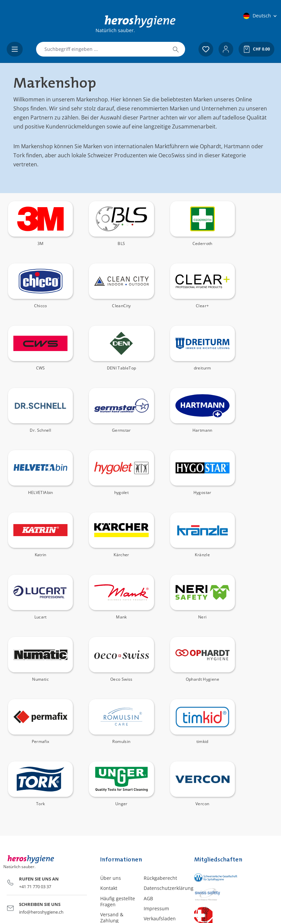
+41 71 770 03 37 (35, 762)
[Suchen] (175, 49)
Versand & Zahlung (111, 793)
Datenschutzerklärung (168, 763)
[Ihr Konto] (226, 49)
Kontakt (108, 763)
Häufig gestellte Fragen (117, 777)
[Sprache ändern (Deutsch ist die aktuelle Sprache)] (260, 15)
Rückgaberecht (160, 753)
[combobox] (101, 49)
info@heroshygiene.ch (41, 787)
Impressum (156, 784)
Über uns (110, 753)
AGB (148, 774)
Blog (148, 804)
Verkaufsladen (160, 794)
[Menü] (15, 49)
